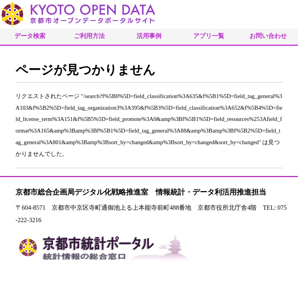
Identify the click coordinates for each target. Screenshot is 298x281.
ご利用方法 (89, 36)
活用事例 (149, 36)
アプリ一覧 (208, 36)
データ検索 (29, 36)
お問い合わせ (268, 36)
